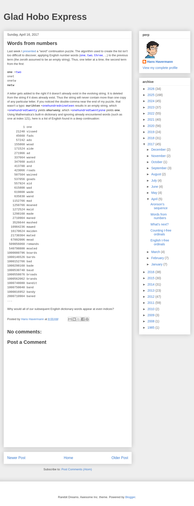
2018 (151, 138)
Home (68, 458)
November (158, 156)
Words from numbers (158, 216)
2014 (151, 284)
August (156, 174)
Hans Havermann (160, 61)
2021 (151, 119)
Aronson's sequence (159, 206)
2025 (151, 95)
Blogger (130, 497)
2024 (151, 101)
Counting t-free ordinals (160, 232)
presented (29, 51)
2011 (151, 303)
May (154, 192)
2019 (151, 132)
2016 (151, 272)
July (154, 180)
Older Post (119, 458)
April (154, 199)
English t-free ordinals (159, 242)
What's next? (159, 224)
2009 (151, 315)
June (155, 186)
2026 (151, 89)
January (157, 264)
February (158, 258)
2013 (151, 290)
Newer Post (16, 458)
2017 (151, 144)
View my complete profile (160, 68)
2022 (151, 113)
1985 (151, 327)
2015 (151, 278)
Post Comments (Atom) (76, 469)
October (157, 162)
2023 (151, 107)
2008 (151, 321)
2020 (151, 126)
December (158, 149)
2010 (151, 309)
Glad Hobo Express (45, 17)
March (156, 252)
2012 (151, 296)
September (159, 168)
